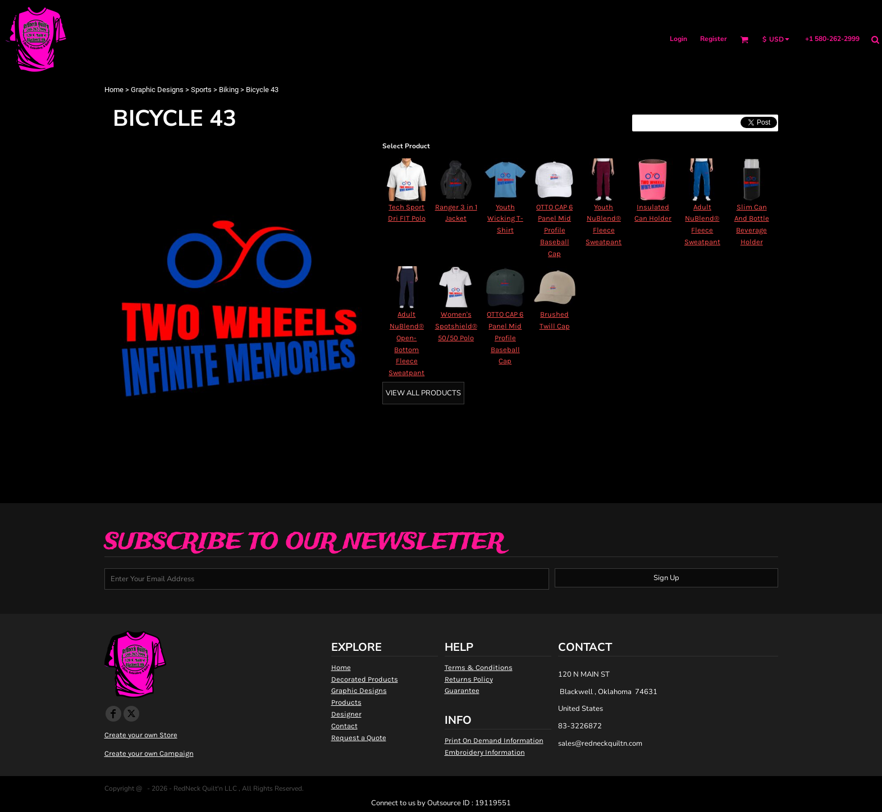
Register (713, 38)
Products (346, 702)
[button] (744, 39)
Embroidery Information (485, 752)
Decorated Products (364, 679)
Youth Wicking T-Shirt (505, 219)
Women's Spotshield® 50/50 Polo (456, 326)
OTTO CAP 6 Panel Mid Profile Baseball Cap (554, 230)
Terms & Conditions (479, 667)
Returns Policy (469, 679)
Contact (344, 726)
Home (114, 89)
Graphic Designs (157, 89)
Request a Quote (358, 737)
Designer (346, 714)
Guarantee (462, 690)
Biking (229, 89)
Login (678, 38)
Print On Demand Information (494, 740)
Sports (201, 89)
